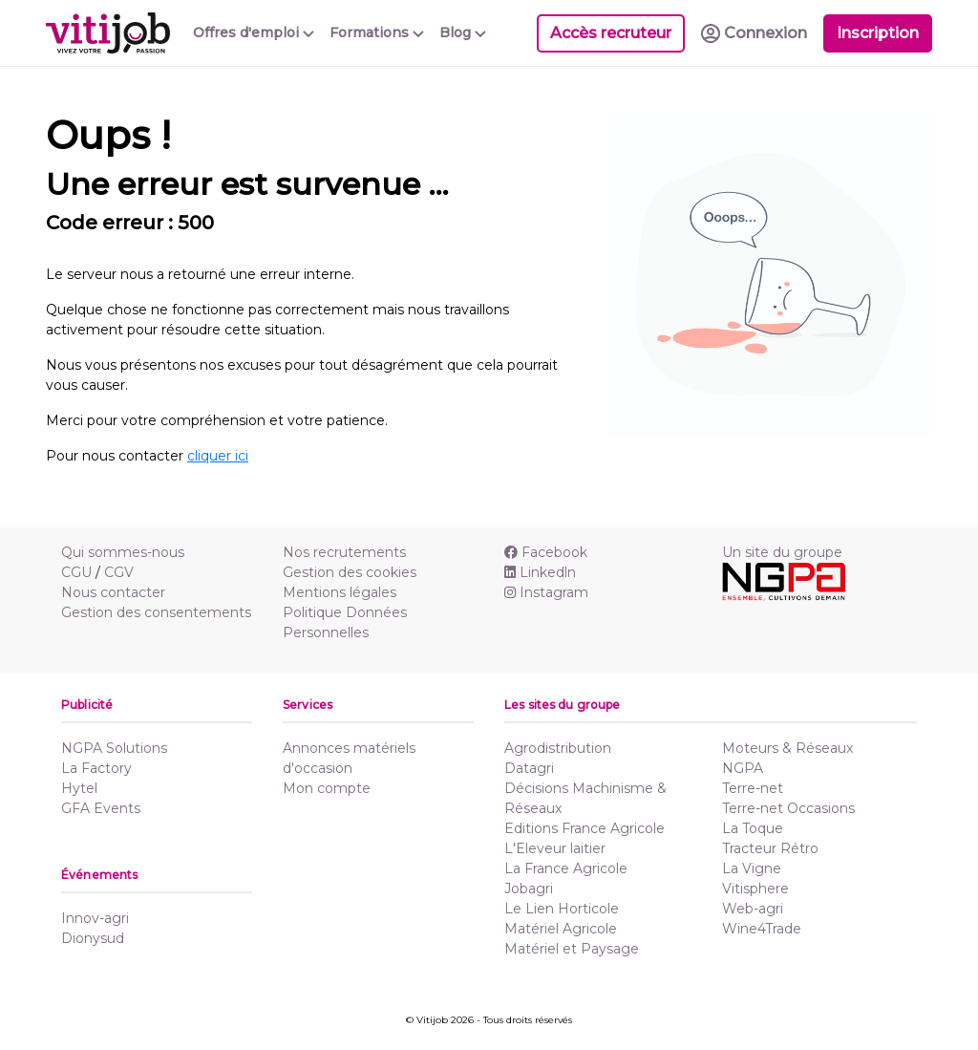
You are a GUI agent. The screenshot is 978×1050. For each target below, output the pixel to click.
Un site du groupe (782, 552)
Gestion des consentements (156, 612)
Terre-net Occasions (788, 808)
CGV (119, 572)
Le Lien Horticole (561, 908)
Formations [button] (377, 32)
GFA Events (100, 808)
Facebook (545, 552)
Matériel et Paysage (571, 948)
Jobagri (528, 888)
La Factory (96, 768)
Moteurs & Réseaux (787, 748)
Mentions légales (339, 592)
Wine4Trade (761, 928)
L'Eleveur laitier (555, 848)
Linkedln (540, 572)
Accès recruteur (610, 33)
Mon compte (327, 788)
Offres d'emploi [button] (253, 32)
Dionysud (92, 938)
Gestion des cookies (349, 572)
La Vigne (751, 868)
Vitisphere (755, 888)
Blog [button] (462, 32)
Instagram (546, 592)
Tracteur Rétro (770, 848)
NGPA (742, 768)
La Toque (752, 828)
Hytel (79, 788)
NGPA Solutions (114, 748)
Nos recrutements (344, 552)
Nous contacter (113, 592)
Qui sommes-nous (122, 552)
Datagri (529, 768)
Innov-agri (95, 918)
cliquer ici (217, 455)
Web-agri (752, 908)
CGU (76, 572)
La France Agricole (565, 868)
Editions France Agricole (584, 828)
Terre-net (752, 788)
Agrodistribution (557, 748)
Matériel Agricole (560, 928)
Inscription (878, 33)
